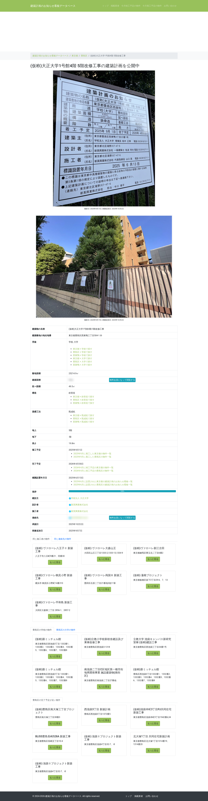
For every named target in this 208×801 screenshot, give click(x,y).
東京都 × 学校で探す (82, 349)
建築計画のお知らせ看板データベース (52, 5)
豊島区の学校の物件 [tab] (42, 630)
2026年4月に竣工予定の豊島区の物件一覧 (93, 470)
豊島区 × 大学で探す (82, 361)
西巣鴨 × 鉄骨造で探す (83, 403)
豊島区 (84, 55)
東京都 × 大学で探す (82, 358)
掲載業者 (115, 6)
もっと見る (55, 562)
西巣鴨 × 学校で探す (82, 355)
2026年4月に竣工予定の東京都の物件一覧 (93, 467)
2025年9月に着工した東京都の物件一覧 (92, 453)
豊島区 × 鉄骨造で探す (83, 400)
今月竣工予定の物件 (130, 6)
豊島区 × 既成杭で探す (83, 418)
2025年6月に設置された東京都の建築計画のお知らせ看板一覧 (103, 481)
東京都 (75, 55)
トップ (105, 6)
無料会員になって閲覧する (122, 380)
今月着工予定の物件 (152, 6)
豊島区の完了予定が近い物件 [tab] (46, 700)
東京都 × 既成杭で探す (83, 415)
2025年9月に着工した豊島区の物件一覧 (92, 457)
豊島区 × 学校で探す (82, 352)
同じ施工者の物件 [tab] (41, 539)
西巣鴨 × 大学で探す (82, 365)
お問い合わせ (170, 6)
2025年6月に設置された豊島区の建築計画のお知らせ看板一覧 (103, 484)
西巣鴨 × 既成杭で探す (83, 421)
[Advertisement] (104, 31)
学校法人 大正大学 (80, 498)
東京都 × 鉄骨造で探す (83, 396)
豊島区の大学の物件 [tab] (65, 630)
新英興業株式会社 (79, 504)
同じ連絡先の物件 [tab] (62, 539)
